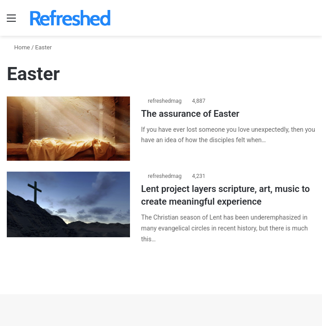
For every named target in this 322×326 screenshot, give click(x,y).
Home (18, 47)
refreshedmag (165, 101)
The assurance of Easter (190, 113)
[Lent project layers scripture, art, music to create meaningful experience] (68, 204)
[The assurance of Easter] (68, 128)
